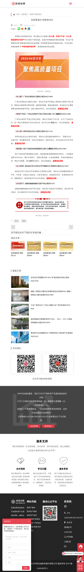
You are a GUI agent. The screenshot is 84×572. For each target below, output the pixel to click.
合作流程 (20, 469)
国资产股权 (31, 508)
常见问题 (42, 469)
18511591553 (77, 518)
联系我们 (48, 426)
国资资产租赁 (32, 515)
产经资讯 (37, 523)
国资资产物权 (32, 511)
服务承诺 (63, 469)
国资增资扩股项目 (33, 519)
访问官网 (34, 426)
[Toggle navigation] (70, 3)
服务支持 (42, 441)
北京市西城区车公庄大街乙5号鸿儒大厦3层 (68, 532)
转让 (16, 221)
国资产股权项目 (36, 14)
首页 (18, 14)
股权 (58, 114)
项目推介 (24, 14)
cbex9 (16, 25)
